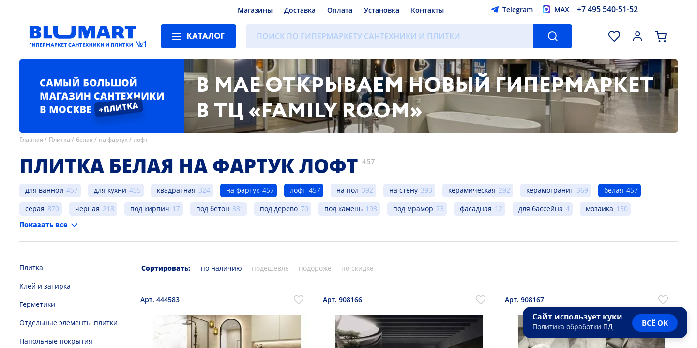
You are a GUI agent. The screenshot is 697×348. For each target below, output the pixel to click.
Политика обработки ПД (572, 326)
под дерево (279, 208)
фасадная (476, 208)
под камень (343, 208)
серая (35, 208)
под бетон (212, 208)
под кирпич (149, 208)
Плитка (59, 139)
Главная (31, 139)
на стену (403, 190)
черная (87, 208)
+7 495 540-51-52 (607, 9)
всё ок (655, 323)
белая (84, 139)
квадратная (176, 190)
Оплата (339, 9)
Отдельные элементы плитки (68, 322)
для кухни (110, 190)
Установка (381, 9)
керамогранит (550, 190)
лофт (141, 139)
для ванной (44, 190)
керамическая (472, 190)
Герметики (37, 304)
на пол (347, 190)
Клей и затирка (45, 285)
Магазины (255, 9)
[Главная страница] (82, 36)
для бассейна (540, 208)
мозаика (599, 208)
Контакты (427, 9)
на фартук (113, 139)
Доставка (300, 9)
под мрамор (413, 208)
